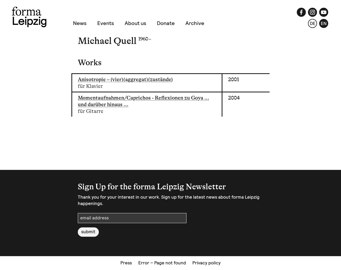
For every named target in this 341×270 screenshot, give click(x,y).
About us (135, 23)
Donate (166, 23)
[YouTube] (323, 12)
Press (126, 263)
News (80, 23)
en (324, 23)
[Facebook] (301, 12)
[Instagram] (312, 12)
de (312, 23)
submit (88, 232)
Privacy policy (206, 263)
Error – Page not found (162, 263)
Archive (194, 23)
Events (105, 23)
